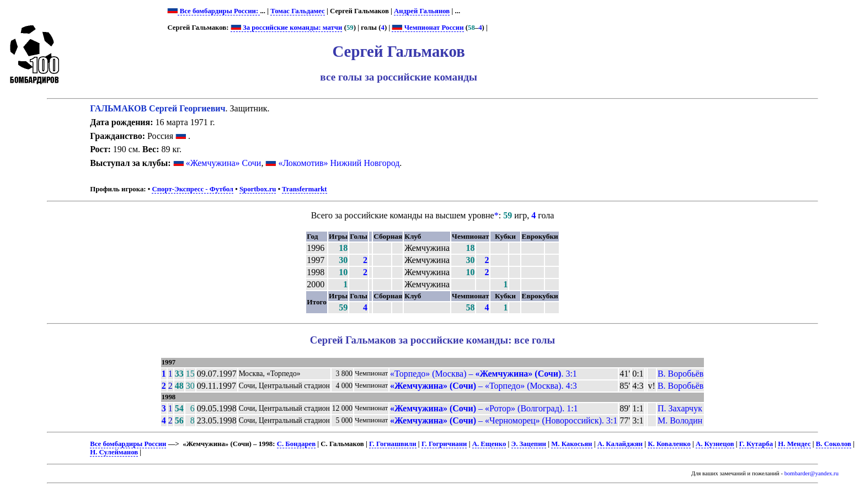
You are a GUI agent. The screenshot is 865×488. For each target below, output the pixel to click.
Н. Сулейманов (114, 452)
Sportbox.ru (257, 189)
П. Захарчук (680, 408)
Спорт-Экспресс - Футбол (192, 189)
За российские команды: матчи (287, 27)
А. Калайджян (620, 444)
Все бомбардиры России (128, 444)
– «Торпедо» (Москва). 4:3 (483, 385)
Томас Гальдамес (297, 11)
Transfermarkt (304, 189)
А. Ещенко (489, 444)
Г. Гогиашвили (393, 444)
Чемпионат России (427, 27)
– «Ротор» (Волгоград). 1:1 (484, 408)
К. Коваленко (669, 444)
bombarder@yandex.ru (811, 473)
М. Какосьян (571, 444)
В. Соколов (833, 444)
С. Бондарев (296, 444)
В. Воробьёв (680, 373)
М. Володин (680, 420)
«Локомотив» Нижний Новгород (338, 163)
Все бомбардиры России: (219, 11)
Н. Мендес (794, 444)
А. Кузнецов (715, 444)
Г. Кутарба (756, 444)
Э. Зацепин (528, 444)
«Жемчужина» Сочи (223, 163)
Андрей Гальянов (422, 11)
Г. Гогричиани (444, 444)
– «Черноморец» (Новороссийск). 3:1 (503, 420)
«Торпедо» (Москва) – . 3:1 (483, 373)
